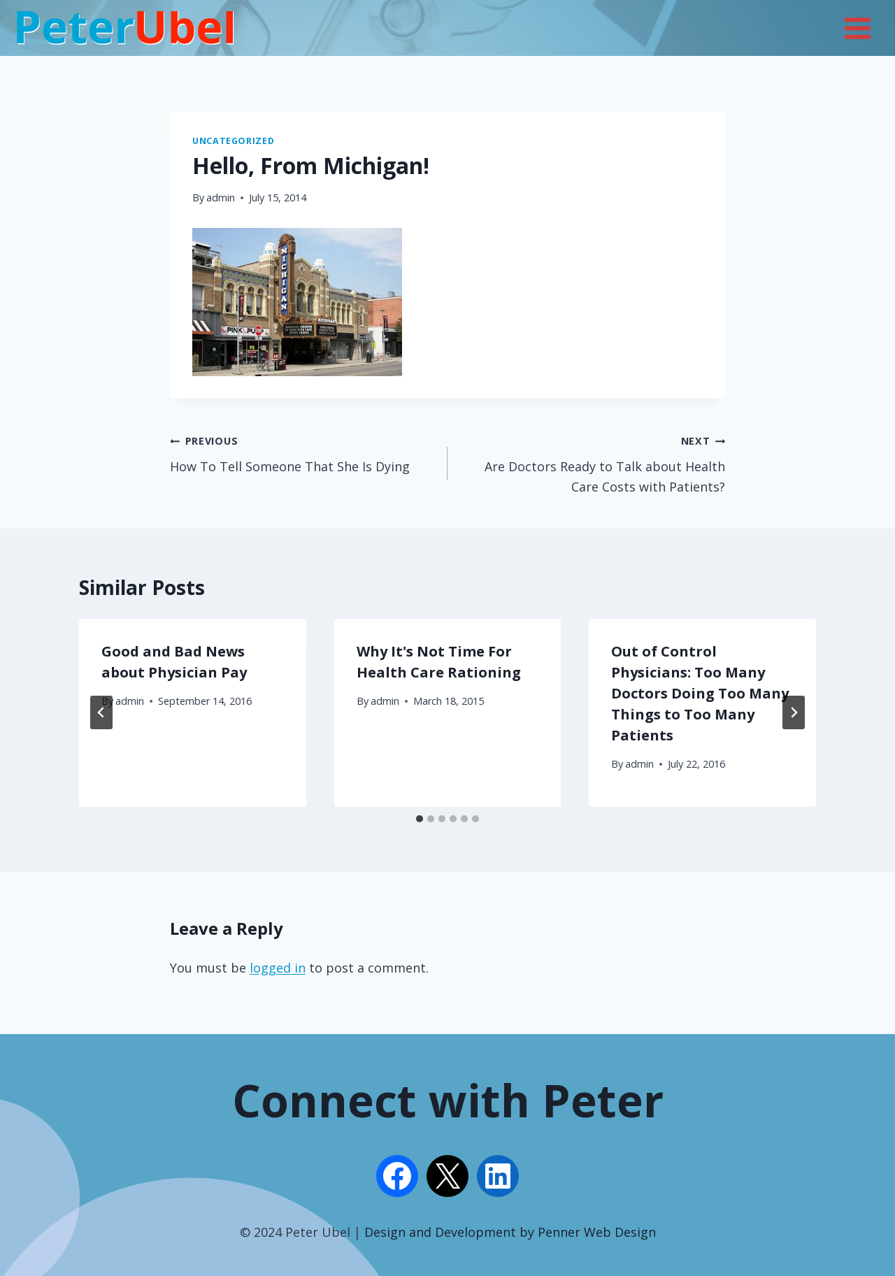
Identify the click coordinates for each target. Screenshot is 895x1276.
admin (220, 197)
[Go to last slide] (101, 712)
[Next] (793, 712)
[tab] (419, 818)
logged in (278, 967)
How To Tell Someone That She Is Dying (302, 452)
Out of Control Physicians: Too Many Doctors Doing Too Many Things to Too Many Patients (700, 693)
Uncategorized (233, 141)
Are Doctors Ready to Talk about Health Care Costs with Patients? (592, 462)
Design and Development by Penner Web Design (510, 1232)
